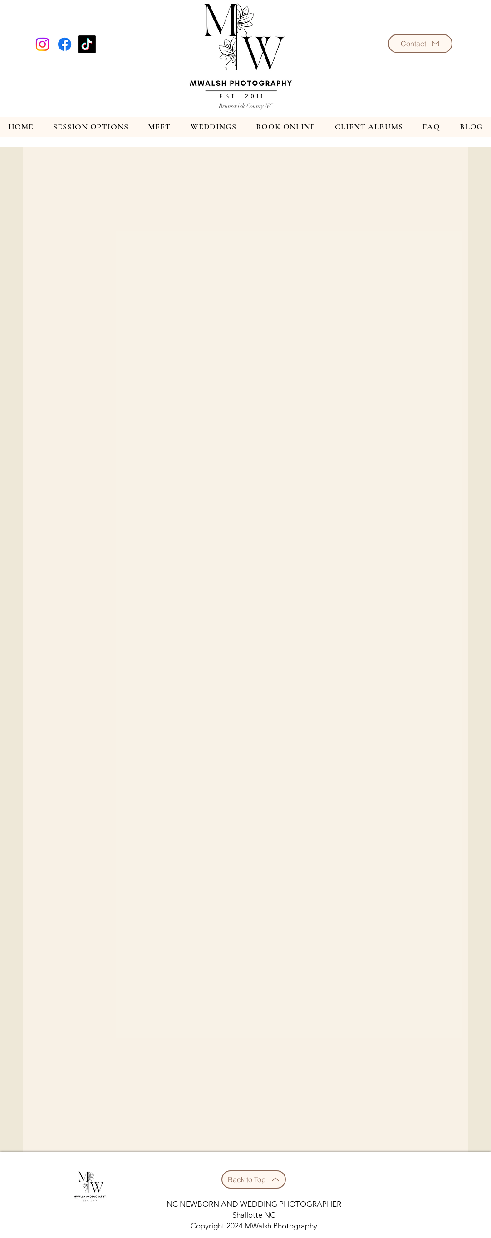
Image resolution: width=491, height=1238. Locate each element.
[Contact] (420, 43)
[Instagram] (42, 44)
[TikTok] (87, 44)
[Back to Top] (253, 1179)
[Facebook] (65, 44)
